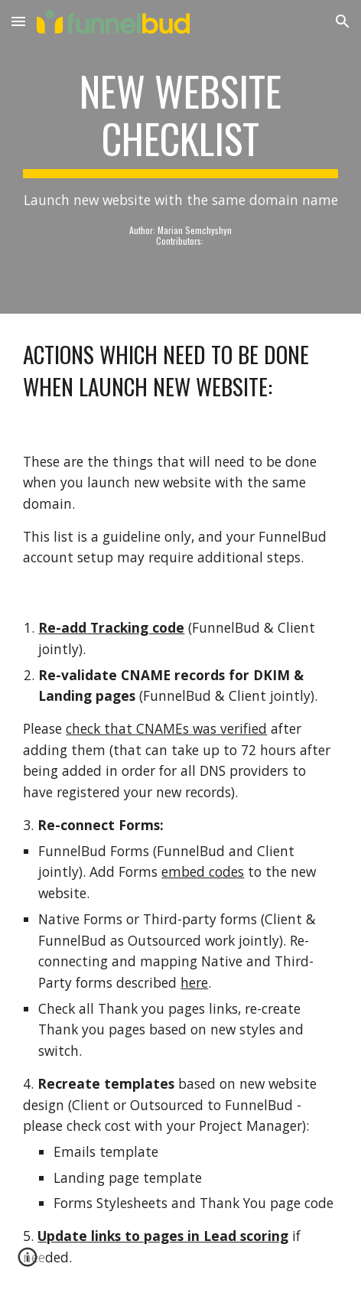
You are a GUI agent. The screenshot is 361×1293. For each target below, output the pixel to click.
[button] (18, 21)
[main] (180, 156)
